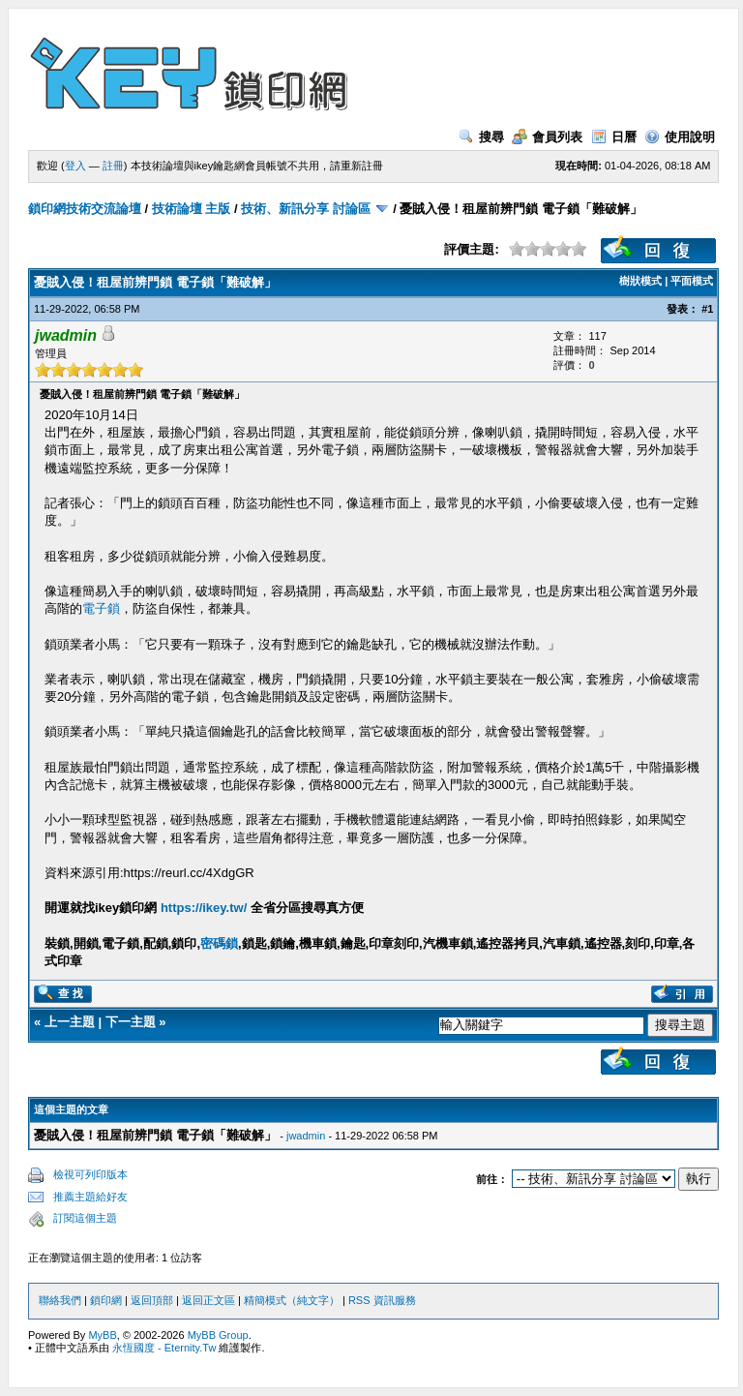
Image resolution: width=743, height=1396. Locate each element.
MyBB (102, 1335)
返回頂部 (152, 1300)
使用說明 (679, 137)
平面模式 (691, 281)
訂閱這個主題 (85, 1218)
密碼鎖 (219, 943)
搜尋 (481, 137)
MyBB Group (218, 1335)
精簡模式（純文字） (292, 1300)
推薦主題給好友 (90, 1196)
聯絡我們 (60, 1300)
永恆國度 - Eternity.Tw (164, 1347)
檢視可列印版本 (90, 1174)
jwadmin (305, 1135)
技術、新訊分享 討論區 (306, 208)
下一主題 (130, 1022)
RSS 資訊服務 (382, 1300)
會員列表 (547, 137)
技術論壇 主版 (191, 208)
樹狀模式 (640, 281)
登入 (75, 165)
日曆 (614, 137)
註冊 (113, 165)
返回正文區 (208, 1300)
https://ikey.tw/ (204, 907)
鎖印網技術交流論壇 (84, 208)
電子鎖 (101, 608)
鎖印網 (106, 1300)
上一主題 (70, 1022)
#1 (707, 309)
